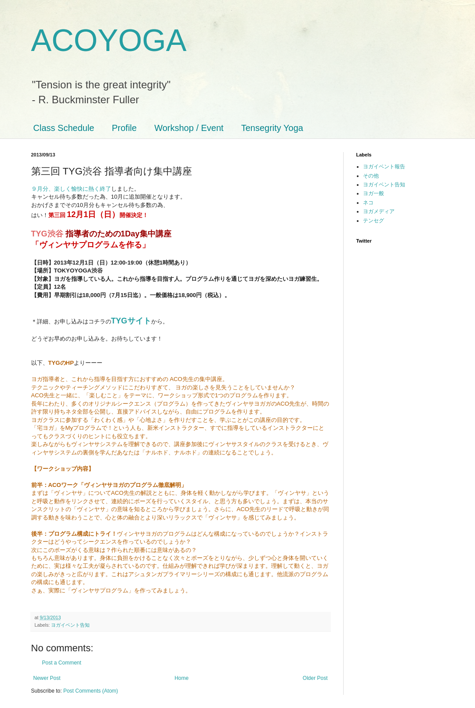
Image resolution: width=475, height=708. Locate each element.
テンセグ (373, 221)
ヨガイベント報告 (384, 166)
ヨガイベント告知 (70, 625)
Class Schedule (63, 128)
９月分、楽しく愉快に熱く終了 (71, 188)
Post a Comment (61, 663)
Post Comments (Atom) (90, 691)
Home (181, 678)
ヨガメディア (379, 211)
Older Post (315, 678)
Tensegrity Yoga (272, 128)
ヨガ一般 (373, 193)
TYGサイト (131, 320)
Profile (124, 128)
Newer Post (47, 678)
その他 (371, 176)
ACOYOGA (109, 40)
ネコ (368, 203)
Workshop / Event (188, 128)
